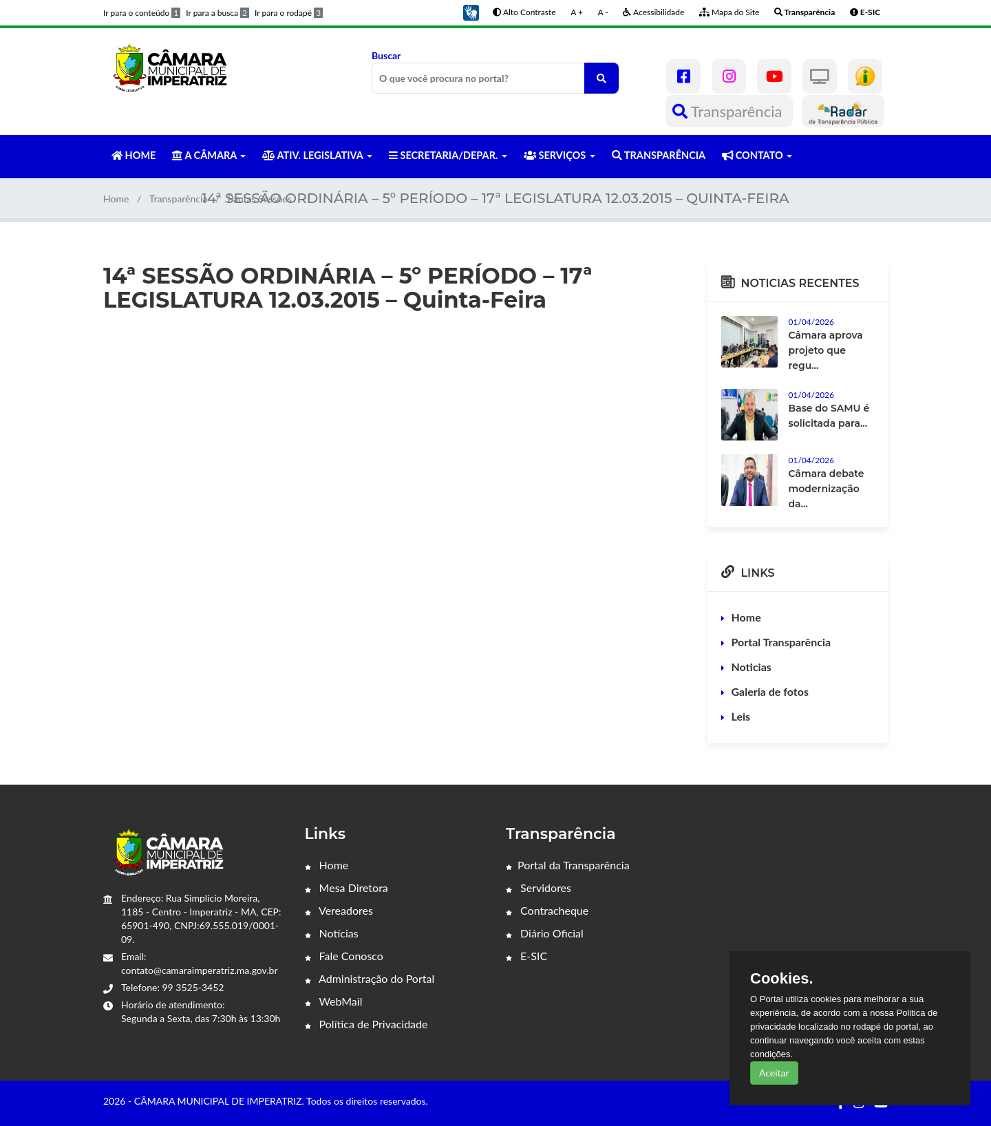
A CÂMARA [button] (209, 155)
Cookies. (781, 979)
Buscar (495, 72)
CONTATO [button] (757, 155)
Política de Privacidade (366, 1023)
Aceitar (774, 1073)
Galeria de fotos (770, 691)
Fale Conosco (344, 955)
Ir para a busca (217, 13)
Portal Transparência (781, 641)
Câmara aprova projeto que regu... (826, 350)
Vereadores (339, 910)
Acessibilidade (653, 12)
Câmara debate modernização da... (826, 488)
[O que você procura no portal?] (601, 78)
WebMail (334, 1001)
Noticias (751, 666)
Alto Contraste (524, 12)
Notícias (332, 932)
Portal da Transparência (568, 864)
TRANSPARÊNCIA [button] (658, 155)
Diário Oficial (545, 932)
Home (116, 198)
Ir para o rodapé (289, 13)
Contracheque (547, 910)
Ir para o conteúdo (141, 13)
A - (603, 12)
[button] (470, 11)
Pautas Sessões (260, 198)
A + (577, 12)
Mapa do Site (729, 12)
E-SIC (526, 955)
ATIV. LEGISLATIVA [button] (317, 155)
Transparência (729, 111)
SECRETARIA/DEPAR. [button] (448, 155)
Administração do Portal (370, 978)
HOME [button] (133, 155)
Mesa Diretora (346, 887)
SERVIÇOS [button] (559, 155)
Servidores (538, 887)
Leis (741, 716)
